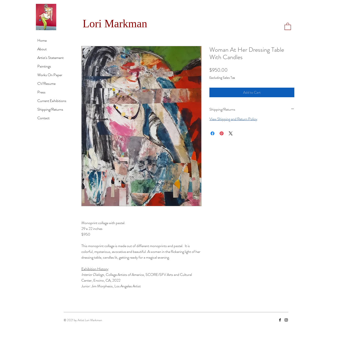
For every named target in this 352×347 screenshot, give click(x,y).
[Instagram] (286, 320)
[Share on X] (231, 133)
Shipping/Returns (50, 109)
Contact (43, 118)
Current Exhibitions (51, 100)
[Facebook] (280, 320)
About (42, 49)
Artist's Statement (50, 57)
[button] (288, 26)
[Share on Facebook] (212, 133)
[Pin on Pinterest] (221, 133)
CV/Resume (46, 83)
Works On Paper (49, 75)
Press (41, 92)
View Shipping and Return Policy (233, 119)
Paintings (44, 66)
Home (42, 40)
